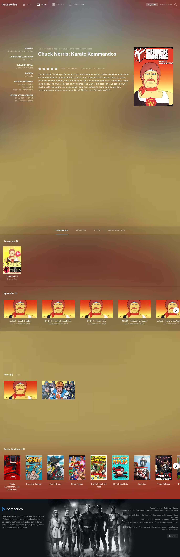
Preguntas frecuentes (144, 510)
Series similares (116, 230)
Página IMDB (27, 87)
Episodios (81, 230)
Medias (157, 520)
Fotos (97, 230)
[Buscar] (175, 4)
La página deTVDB (25, 84)
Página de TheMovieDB (23, 90)
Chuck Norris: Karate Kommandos (77, 49)
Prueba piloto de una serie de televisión (138, 522)
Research (174, 520)
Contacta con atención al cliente (166, 510)
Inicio (40, 49)
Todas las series (156, 508)
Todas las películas (171, 508)
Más (18, 374)
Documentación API (127, 510)
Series (48, 49)
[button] (20, 390)
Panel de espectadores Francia (166, 522)
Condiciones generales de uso (160, 515)
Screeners (165, 520)
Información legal (133, 515)
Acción (57, 49)
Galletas (145, 515)
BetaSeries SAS (147, 520)
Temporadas (61, 230)
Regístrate (152, 4)
